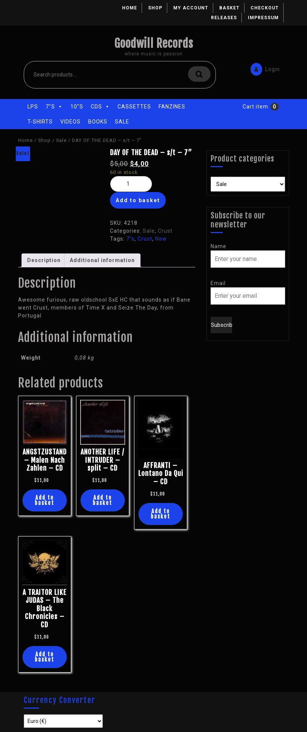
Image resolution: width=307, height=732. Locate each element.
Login (263, 69)
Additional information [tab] (102, 260)
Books (97, 122)
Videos (70, 122)
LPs (32, 107)
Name (218, 246)
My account (190, 8)
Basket (229, 8)
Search (199, 74)
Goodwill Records (153, 43)
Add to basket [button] (44, 500)
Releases (224, 17)
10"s (76, 107)
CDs (100, 106)
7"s (54, 106)
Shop (155, 8)
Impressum (263, 17)
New (161, 239)
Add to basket (138, 200)
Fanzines (172, 107)
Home (129, 8)
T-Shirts (40, 122)
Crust (165, 231)
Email (218, 283)
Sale (122, 122)
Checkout (264, 8)
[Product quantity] (131, 184)
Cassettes (134, 107)
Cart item (255, 107)
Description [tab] (44, 260)
